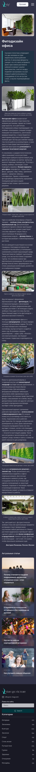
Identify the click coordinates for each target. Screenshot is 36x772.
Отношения (18, 759)
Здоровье (18, 754)
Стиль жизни (18, 741)
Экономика (18, 724)
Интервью (18, 720)
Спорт (18, 737)
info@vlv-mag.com (10, 697)
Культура (18, 729)
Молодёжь (18, 763)
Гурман (18, 750)
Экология (18, 733)
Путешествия (18, 746)
